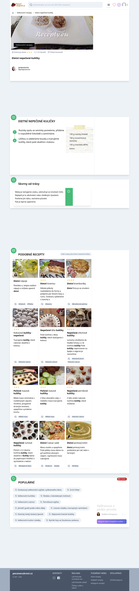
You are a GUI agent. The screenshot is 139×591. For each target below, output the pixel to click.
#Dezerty (48, 304)
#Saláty (56, 466)
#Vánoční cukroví (24, 362)
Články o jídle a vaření (77, 586)
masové (21, 392)
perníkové (77, 392)
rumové (23, 444)
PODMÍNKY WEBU (99, 573)
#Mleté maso (23, 417)
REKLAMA (76, 573)
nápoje (20, 281)
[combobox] (65, 5)
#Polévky (75, 466)
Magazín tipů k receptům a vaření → (111, 521)
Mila (51, 330)
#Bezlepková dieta (25, 466)
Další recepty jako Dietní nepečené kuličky (75, 254)
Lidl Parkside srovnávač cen (77, 578)
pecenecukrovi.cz (23, 573)
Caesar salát (49, 442)
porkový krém (77, 442)
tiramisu (47, 283)
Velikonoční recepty (24, 45)
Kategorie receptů (98, 583)
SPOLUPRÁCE (116, 573)
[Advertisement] (111, 24)
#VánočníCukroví (78, 359)
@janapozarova (24, 69)
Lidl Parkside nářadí (79, 582)
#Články (30, 304)
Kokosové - (23, 334)
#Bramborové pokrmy (79, 304)
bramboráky (76, 283)
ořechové (77, 334)
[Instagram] (54, 577)
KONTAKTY (57, 573)
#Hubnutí (22, 304)
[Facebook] (58, 577)
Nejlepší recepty (97, 580)
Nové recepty (96, 577)
